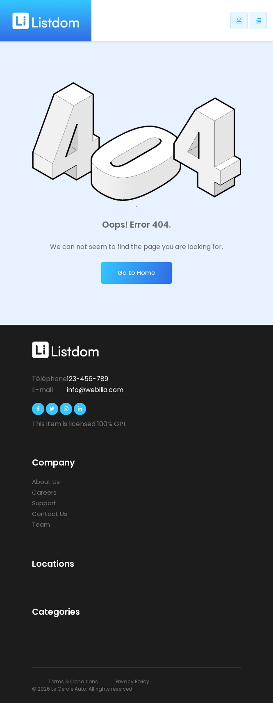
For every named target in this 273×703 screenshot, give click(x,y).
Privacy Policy (132, 681)
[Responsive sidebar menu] (258, 20)
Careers (44, 492)
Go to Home (136, 272)
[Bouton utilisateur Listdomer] (239, 20)
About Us (46, 481)
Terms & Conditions (73, 681)
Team (41, 524)
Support (44, 503)
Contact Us (49, 513)
